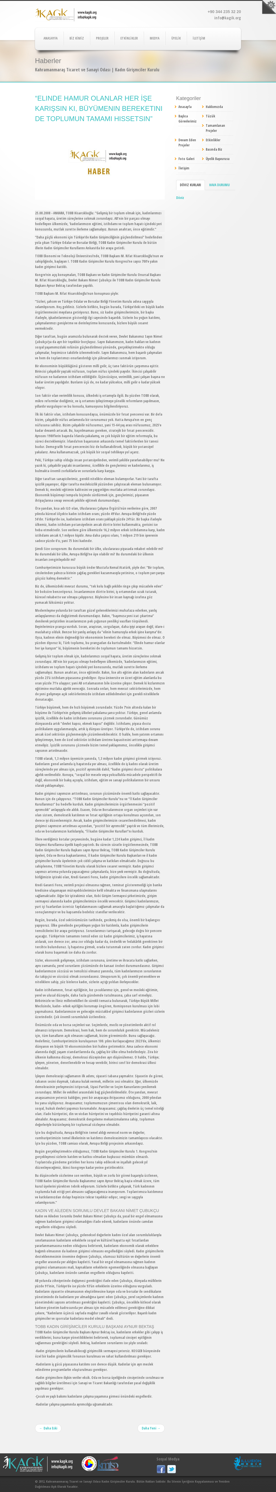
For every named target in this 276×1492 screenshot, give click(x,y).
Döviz (180, 197)
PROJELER (102, 38)
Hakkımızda (214, 106)
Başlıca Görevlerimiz (187, 119)
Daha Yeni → (151, 1428)
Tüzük (210, 116)
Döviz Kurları (190, 184)
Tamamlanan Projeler (215, 128)
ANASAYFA (50, 38)
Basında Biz (214, 149)
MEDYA (154, 38)
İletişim (183, 168)
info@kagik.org (227, 17)
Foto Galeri (186, 158)
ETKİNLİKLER (129, 38)
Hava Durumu (219, 184)
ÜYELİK (176, 38)
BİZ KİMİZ (76, 38)
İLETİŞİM (199, 38)
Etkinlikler (213, 140)
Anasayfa (184, 106)
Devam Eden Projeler (187, 143)
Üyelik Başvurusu (218, 158)
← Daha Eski (48, 1428)
